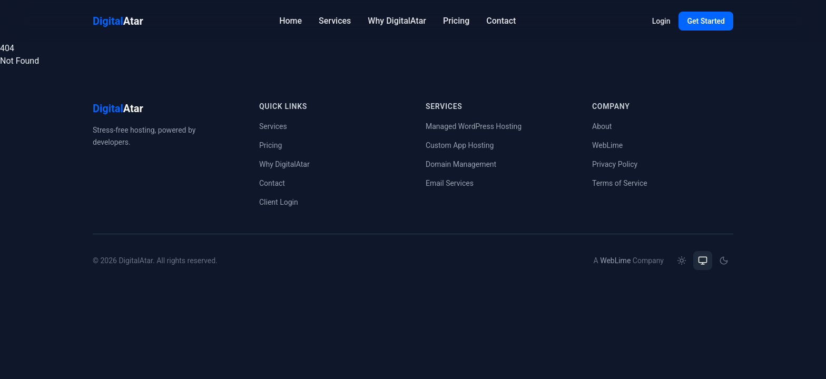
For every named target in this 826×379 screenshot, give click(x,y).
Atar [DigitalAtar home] (118, 21)
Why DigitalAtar (397, 21)
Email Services (450, 183)
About (602, 126)
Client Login (278, 202)
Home (290, 21)
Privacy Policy (614, 164)
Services (335, 21)
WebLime (607, 145)
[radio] (681, 260)
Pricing (456, 21)
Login (661, 21)
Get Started (706, 21)
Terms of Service (619, 183)
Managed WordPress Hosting (474, 126)
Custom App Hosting (460, 145)
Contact (501, 21)
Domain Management (461, 164)
